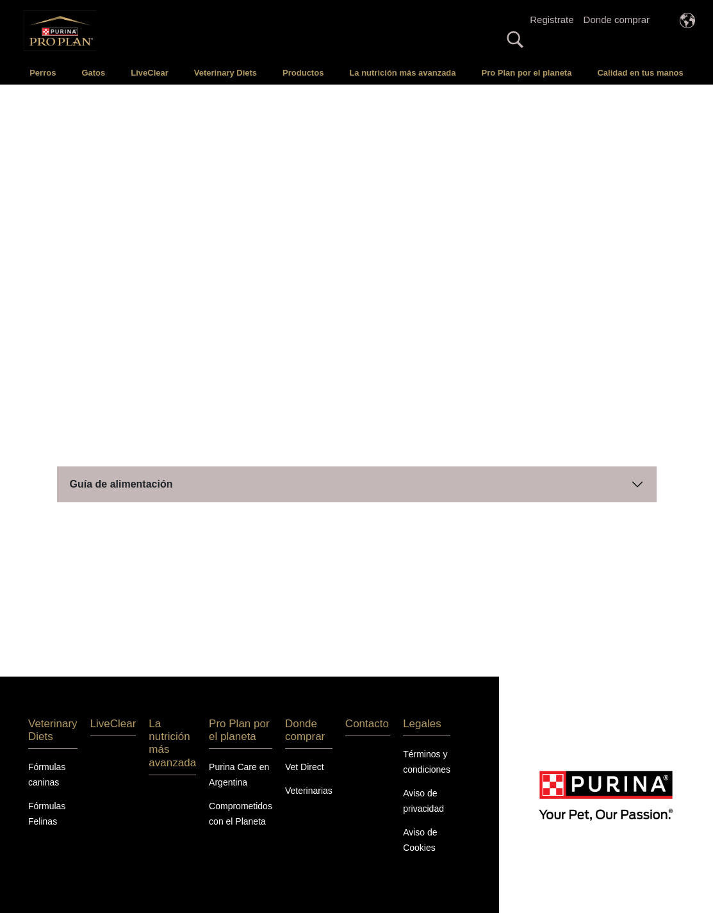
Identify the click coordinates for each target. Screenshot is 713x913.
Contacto (367, 722)
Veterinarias (308, 789)
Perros (42, 73)
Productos (303, 73)
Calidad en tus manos (640, 73)
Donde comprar (617, 19)
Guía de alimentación (121, 482)
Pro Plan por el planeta (527, 73)
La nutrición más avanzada (402, 73)
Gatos (93, 73)
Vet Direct (304, 766)
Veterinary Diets (225, 73)
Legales (422, 722)
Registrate (551, 19)
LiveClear (149, 73)
